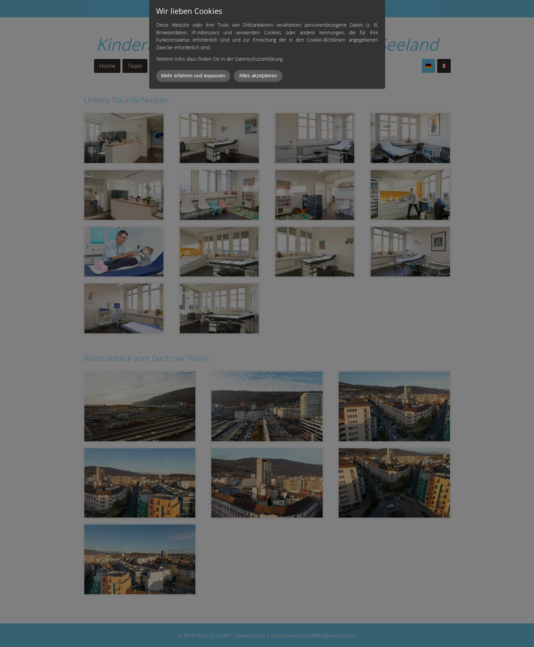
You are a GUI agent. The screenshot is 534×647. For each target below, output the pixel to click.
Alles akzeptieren (258, 75)
